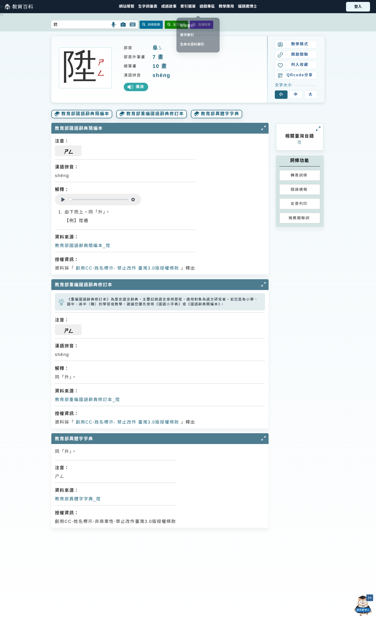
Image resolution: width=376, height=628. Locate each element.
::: (2, 6)
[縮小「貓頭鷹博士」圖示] (369, 597)
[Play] (63, 199)
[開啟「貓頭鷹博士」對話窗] (363, 606)
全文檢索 (176, 24)
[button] (188, 6)
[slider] (98, 199)
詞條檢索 (151, 24)
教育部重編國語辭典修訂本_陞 (87, 399)
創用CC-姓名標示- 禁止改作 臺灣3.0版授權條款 (126, 268)
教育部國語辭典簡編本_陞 (83, 245)
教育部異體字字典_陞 (78, 499)
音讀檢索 (202, 24)
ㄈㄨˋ (160, 48)
